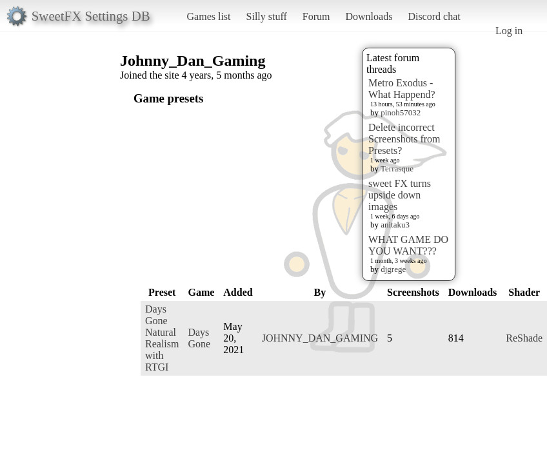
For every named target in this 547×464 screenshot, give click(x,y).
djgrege (393, 269)
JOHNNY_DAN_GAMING (320, 338)
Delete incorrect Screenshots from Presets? (404, 139)
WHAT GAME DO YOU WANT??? (408, 245)
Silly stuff (266, 16)
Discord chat (434, 16)
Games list (209, 16)
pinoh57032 (401, 112)
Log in (508, 30)
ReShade (524, 338)
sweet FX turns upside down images (399, 195)
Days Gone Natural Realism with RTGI (162, 338)
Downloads (368, 16)
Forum (316, 16)
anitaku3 (395, 224)
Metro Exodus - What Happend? (401, 88)
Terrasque (397, 168)
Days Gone (199, 338)
